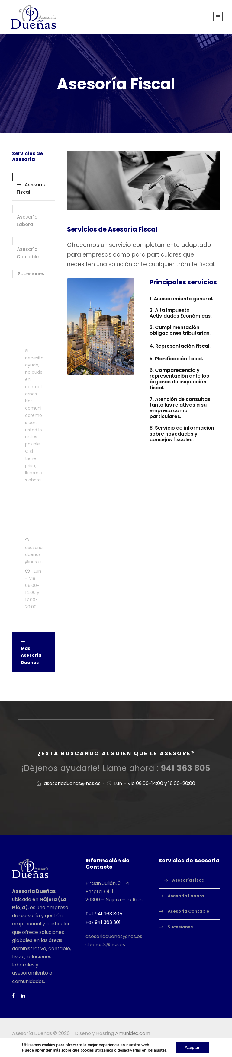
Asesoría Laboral (27, 221)
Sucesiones (31, 273)
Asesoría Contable (28, 253)
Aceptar (192, 1047)
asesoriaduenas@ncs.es (113, 936)
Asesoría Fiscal (31, 188)
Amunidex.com (132, 1033)
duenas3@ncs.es (105, 944)
